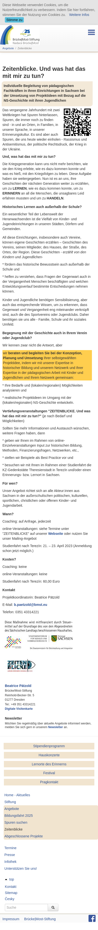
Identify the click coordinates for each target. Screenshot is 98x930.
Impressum (10, 919)
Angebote (8, 48)
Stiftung (10, 802)
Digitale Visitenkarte (19, 708)
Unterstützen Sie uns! (20, 868)
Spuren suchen (15, 822)
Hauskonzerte (49, 755)
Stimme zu (14, 20)
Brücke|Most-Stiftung (40, 919)
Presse (9, 855)
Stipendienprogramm (49, 746)
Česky (9, 899)
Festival (49, 773)
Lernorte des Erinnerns (49, 764)
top (11, 879)
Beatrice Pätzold (18, 686)
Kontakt (10, 887)
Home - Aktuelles (17, 795)
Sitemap (11, 893)
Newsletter (55, 727)
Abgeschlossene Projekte (23, 836)
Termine (10, 848)
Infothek (10, 862)
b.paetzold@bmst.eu (30, 605)
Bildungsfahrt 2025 (18, 816)
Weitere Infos (79, 15)
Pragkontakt (49, 782)
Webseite (55, 534)
